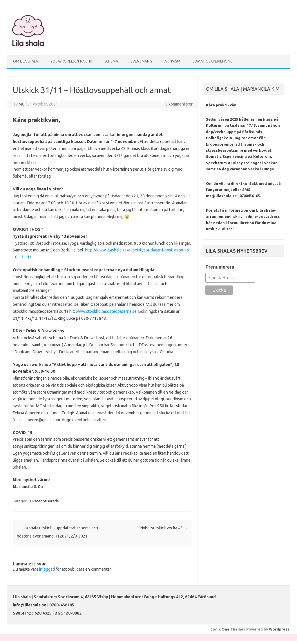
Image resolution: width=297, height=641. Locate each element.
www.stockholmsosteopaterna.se (106, 311)
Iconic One (219, 629)
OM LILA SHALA (25, 61)
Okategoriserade (44, 501)
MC (22, 104)
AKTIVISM (172, 61)
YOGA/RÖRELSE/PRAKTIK (71, 61)
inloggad (47, 569)
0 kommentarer (179, 104)
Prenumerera (219, 267)
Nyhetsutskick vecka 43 (164, 528)
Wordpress (279, 629)
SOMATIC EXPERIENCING (213, 61)
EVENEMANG (141, 61)
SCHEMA (111, 61)
